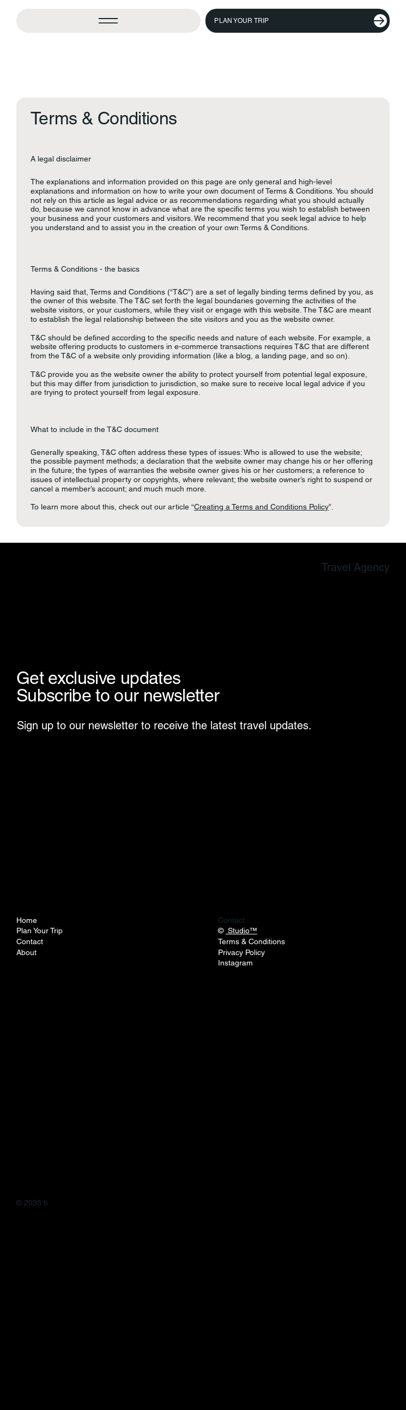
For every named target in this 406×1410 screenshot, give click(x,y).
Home (26, 920)
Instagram (235, 962)
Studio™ (241, 930)
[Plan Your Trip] (297, 21)
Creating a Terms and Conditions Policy (261, 506)
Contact (29, 941)
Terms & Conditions (251, 941)
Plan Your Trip (39, 930)
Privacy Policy (241, 952)
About (26, 952)
